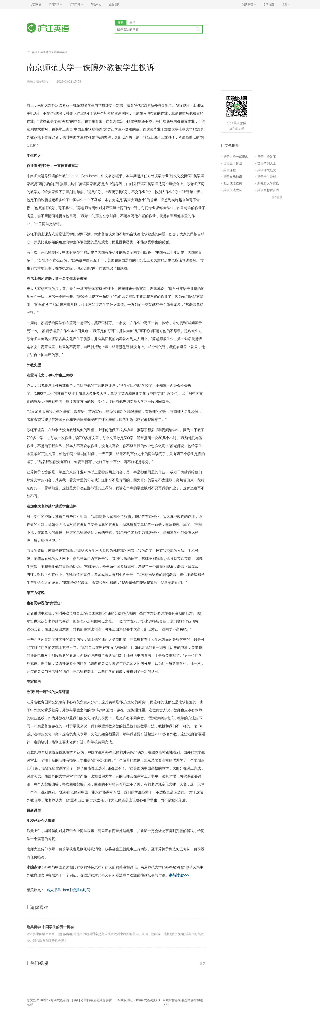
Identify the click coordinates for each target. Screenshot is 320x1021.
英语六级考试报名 (235, 157)
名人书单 (54, 890)
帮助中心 (96, 4)
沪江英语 (32, 52)
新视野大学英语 (268, 183)
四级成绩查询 (232, 183)
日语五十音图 (232, 163)
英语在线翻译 (232, 176)
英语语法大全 (232, 190)
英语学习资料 (266, 176)
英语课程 (229, 170)
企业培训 (114, 4)
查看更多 (277, 197)
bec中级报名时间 (76, 890)
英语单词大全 (266, 163)
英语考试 (45, 52)
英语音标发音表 (268, 190)
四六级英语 (60, 52)
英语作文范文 (266, 170)
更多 (202, 963)
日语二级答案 (266, 157)
